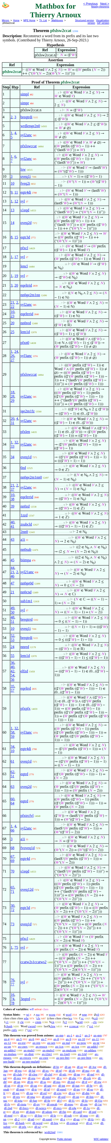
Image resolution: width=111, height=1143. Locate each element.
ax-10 (81, 1039)
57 (12, 690)
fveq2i (25, 183)
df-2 (17, 1119)
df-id (47, 1089)
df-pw (97, 1082)
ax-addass (90, 1050)
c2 (65, 1022)
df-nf (59, 1070)
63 (12, 787)
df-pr (20, 1085)
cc (82, 1018)
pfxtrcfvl (26, 816)
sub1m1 (26, 601)
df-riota (21, 1104)
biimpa (25, 560)
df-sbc (72, 1078)
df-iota (18, 1100)
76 (12, 980)
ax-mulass (10, 1054)
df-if (84, 1082)
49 (12, 608)
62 (12, 772)
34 (12, 457)
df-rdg (72, 1108)
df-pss (56, 1082)
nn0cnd (25, 592)
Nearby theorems (100, 6)
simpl (24, 94)
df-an (68, 1067)
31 (12, 423)
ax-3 (87, 1035)
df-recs (57, 1108)
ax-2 (78, 1035)
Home (16, 20)
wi (27, 1014)
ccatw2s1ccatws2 (33, 962)
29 (12, 401)
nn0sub (25, 550)
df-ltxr (38, 1115)
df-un (17, 1082)
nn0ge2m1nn (30, 295)
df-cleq (33, 1074)
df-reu (31, 1078)
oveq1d (25, 457)
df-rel (43, 1093)
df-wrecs (41, 1108)
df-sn (7, 1085)
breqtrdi (26, 117)
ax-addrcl (9, 1050)
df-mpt (20, 1089)
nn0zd (25, 506)
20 (16, 285)
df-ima (31, 1097)
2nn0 (24, 532)
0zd (23, 468)
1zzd (23, 515)
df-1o (86, 1108)
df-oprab (52, 1104)
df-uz (76, 1119)
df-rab (46, 1078)
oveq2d (25, 223)
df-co (72, 1093)
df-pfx (22, 1127)
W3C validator (101, 1139)
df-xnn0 (47, 1119)
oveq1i (25, 176)
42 (12, 671)
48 (12, 617)
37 (12, 489)
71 (12, 892)
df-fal (32, 1070)
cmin (38, 1022)
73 (12, 924)
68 (12, 848)
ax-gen (97, 1035)
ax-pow (81, 1043)
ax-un (7, 1046)
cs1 (91, 1026)
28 (12, 396)
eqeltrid (26, 285)
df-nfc (63, 1074)
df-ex (45, 1070)
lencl (24, 266)
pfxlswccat (28, 146)
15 (16, 237)
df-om (84, 1104)
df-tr (34, 1089)
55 (12, 656)
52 (12, 636)
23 (12, 316)
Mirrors (5, 20)
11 (16, 192)
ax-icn (75, 1046)
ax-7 (43, 1039)
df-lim (90, 1097)
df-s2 (37, 1127)
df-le (53, 1115)
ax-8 (56, 1039)
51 (12, 622)
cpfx (14, 1030)
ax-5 (19, 1039)
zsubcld (26, 524)
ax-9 (68, 1039)
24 (16, 351)
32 (16, 442)
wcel (69, 1014)
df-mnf (8, 1115)
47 (12, 583)
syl (22, 201)
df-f (59, 1100)
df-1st (98, 1104)
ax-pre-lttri (62, 1058)
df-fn (47, 1100)
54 (12, 675)
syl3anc (26, 356)
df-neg (84, 1115)
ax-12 (7, 1043)
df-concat (72, 1123)
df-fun (33, 1100)
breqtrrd (26, 619)
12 (16, 201)
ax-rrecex (25, 1058)
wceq (52, 1014)
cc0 (95, 1018)
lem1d (25, 332)
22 (12, 307)
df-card (77, 1112)
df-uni (47, 1085)
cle (22, 1022)
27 (12, 360)
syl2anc (26, 135)
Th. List (43, 20)
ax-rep (36, 1043)
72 (12, 910)
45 (12, 560)
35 (12, 686)
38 (12, 499)
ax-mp (59, 1035)
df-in (30, 1082)
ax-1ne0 (65, 1054)
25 (12, 332)
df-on (75, 1097)
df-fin (62, 1112)
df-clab (17, 1074)
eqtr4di (25, 192)
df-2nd (8, 1108)
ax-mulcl (29, 1050)
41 (12, 526)
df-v (59, 1078)
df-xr (23, 1115)
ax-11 (95, 1039)
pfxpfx (25, 708)
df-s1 (89, 1123)
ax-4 (6, 1039)
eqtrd (24, 774)
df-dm (85, 1093)
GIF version (103, 23)
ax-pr (96, 1043)
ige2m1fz (27, 411)
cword (32, 1026)
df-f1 (72, 1100)
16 (12, 995)
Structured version (84, 20)
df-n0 (31, 1119)
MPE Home (29, 20)
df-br (89, 1085)
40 (12, 522)
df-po (76, 1089)
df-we (15, 1093)
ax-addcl (92, 1046)
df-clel (48, 1074)
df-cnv (58, 1093)
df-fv (7, 1104)
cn (52, 1022)
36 (12, 663)
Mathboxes (57, 20)
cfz (95, 1022)
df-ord (62, 1097)
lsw (23, 169)
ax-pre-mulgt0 (31, 1061)
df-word (37, 1123)
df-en (16, 1112)
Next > (104, 3)
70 (12, 871)
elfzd (24, 671)
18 (12, 392)
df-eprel (61, 1089)
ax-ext (22, 1043)
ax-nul (66, 1043)
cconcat (73, 1026)
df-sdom (47, 1112)
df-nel (90, 1074)
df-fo (85, 1100)
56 (12, 679)
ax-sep (51, 1043)
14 (12, 223)
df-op (33, 1085)
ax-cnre (43, 1058)
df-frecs (24, 1108)
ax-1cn (59, 1046)
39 (12, 506)
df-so (90, 1089)
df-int (61, 1085)
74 (12, 999)
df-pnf (92, 1112)
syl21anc (27, 572)
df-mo (85, 1070)
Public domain (64, 1139)
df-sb (72, 1070)
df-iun (76, 1085)
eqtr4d (25, 859)
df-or (80, 1067)
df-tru (18, 1070)
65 (12, 887)
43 (12, 539)
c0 (97, 1014)
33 (12, 446)
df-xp (29, 1093)
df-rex (17, 1078)
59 (12, 737)
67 (12, 856)
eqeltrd (25, 688)
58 (12, 732)
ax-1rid (82, 1054)
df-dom (30, 1112)
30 (12, 906)
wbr (26, 1018)
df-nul (71, 1082)
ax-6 (31, 1039)
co (70, 1018)
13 (12, 210)
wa (38, 1014)
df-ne (77, 1074)
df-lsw (54, 1123)
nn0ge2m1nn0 (31, 477)
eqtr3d (25, 237)
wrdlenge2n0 (30, 126)
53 (12, 640)
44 (12, 568)
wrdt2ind (49, 1132)
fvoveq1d (27, 848)
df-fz (91, 1119)
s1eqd (24, 210)
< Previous (90, 3)
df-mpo (68, 1104)
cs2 (30, 1030)
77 (12, 984)
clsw (53, 1026)
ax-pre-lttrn (84, 1058)
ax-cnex (23, 1046)
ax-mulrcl (48, 1050)
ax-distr (29, 1054)
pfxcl (24, 248)
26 (12, 356)
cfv (39, 1018)
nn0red (25, 323)
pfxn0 (24, 343)
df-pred (46, 1097)
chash (8, 1026)
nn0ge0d (26, 583)
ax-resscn (41, 1046)
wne (84, 1014)
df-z (62, 1119)
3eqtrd (25, 999)
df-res (16, 1097)
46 (12, 576)
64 (12, 803)
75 (16, 947)
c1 (7, 1022)
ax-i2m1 (47, 1054)
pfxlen (25, 432)
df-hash (19, 1123)
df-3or (92, 1067)
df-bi (56, 1067)
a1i (22, 539)
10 (12, 183)
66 (12, 830)
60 (12, 799)
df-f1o (98, 1100)
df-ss (43, 1082)
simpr (24, 103)
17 (16, 257)
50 (12, 612)
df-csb (87, 1078)
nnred (24, 647)
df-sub (68, 1115)
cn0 (80, 1022)
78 (12, 1003)
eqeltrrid (26, 314)
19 (16, 276)
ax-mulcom (69, 1050)
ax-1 (69, 1035)
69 (12, 861)
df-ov (36, 1104)
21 (12, 302)
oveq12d (26, 889)
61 (12, 761)
